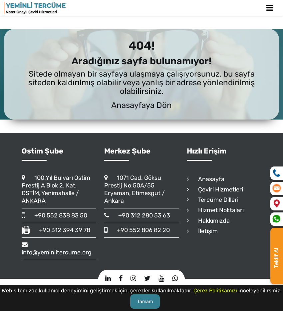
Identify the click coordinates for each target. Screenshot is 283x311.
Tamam (145, 301)
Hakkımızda (208, 220)
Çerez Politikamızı (215, 290)
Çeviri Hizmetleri (215, 189)
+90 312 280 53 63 (137, 215)
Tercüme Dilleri (212, 199)
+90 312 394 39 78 (56, 230)
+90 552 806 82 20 (137, 230)
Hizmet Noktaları (215, 210)
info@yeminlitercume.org (57, 248)
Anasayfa (205, 179)
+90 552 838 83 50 (54, 215)
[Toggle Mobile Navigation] (270, 8)
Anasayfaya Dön (141, 105)
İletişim (202, 231)
